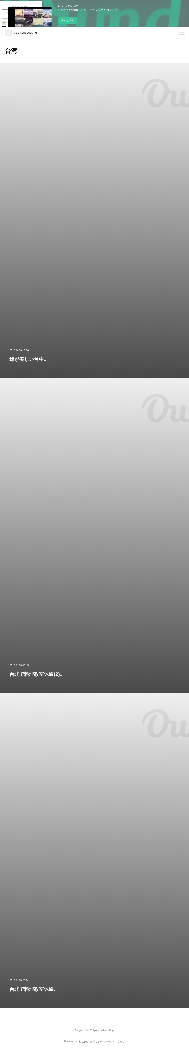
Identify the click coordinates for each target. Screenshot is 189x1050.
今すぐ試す (67, 20)
